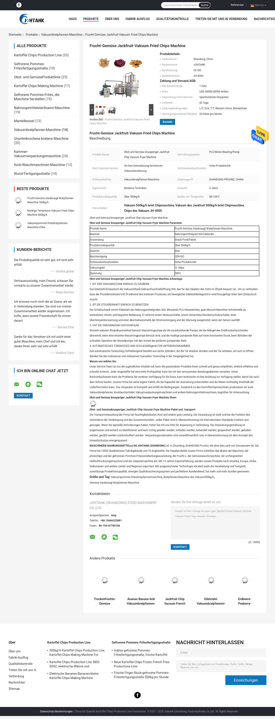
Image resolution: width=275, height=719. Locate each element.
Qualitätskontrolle (172, 19)
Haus (73, 19)
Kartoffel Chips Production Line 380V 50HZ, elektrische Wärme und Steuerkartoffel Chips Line (74, 664)
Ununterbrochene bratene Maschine (41, 139)
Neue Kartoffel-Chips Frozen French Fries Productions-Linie (142, 664)
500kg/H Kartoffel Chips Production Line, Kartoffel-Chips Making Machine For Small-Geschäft (77, 653)
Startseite (15, 34)
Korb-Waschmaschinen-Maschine (39, 165)
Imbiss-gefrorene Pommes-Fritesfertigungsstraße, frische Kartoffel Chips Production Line (140, 653)
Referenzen (237, 4)
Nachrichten (264, 19)
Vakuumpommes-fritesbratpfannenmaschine (136, 477)
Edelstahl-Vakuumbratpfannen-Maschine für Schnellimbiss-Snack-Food (211, 601)
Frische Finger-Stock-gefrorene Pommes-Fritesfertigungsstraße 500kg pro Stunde (141, 675)
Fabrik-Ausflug (138, 19)
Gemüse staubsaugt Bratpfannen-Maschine (114, 482)
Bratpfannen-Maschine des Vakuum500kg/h (188, 477)
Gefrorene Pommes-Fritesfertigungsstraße (31, 66)
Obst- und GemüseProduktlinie (37, 77)
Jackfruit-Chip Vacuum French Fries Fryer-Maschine (174, 601)
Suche (204, 5)
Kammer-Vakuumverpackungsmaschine (37, 154)
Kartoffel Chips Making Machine (38, 86)
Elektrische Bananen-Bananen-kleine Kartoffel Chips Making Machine (74, 676)
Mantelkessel (24, 121)
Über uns (112, 19)
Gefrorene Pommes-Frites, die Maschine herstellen (36, 97)
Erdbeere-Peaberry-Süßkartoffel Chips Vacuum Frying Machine (245, 601)
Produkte (90, 19)
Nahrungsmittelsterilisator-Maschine (42, 108)
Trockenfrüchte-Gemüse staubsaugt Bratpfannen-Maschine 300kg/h (104, 601)
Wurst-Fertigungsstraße (32, 174)
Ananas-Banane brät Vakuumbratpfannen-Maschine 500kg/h (141, 601)
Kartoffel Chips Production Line (38, 55)
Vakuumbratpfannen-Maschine (61, 34)
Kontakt (167, 121)
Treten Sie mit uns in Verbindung (221, 19)
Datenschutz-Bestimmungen (56, 711)
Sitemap (14, 688)
